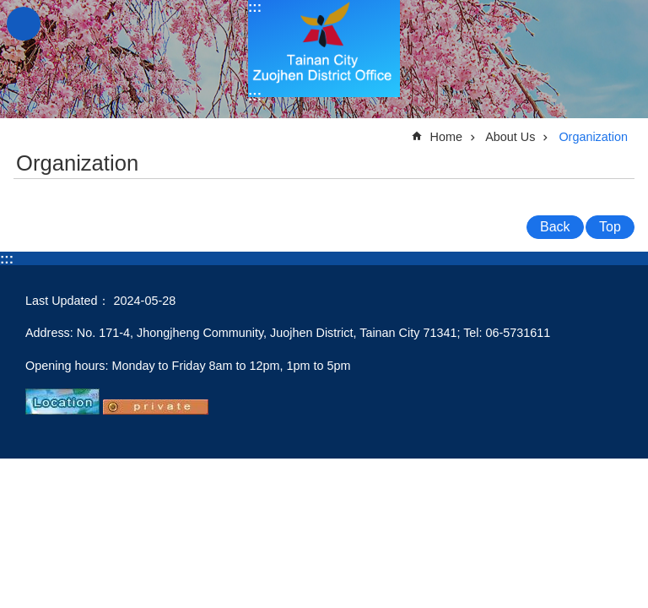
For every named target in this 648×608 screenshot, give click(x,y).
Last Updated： (67, 300)
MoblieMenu (23, 24)
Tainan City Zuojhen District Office (324, 48)
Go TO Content (8, 8)
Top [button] (610, 227)
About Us (510, 137)
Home (446, 137)
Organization (593, 137)
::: (255, 7)
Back (555, 227)
